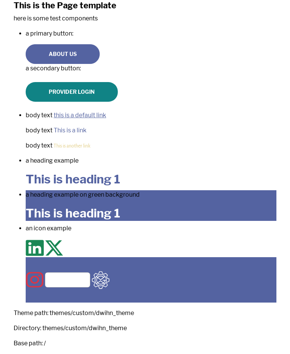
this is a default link (80, 115)
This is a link (70, 130)
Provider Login (72, 91)
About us (63, 54)
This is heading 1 (73, 179)
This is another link (72, 145)
